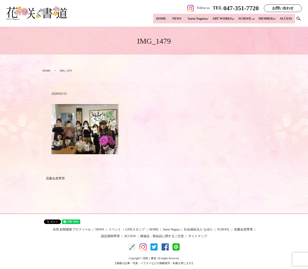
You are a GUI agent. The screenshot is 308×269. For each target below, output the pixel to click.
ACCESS (286, 20)
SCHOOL (243, 20)
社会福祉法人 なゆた (198, 229)
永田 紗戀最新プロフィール (72, 229)
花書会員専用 (55, 178)
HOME (157, 20)
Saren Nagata (193, 20)
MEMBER (265, 20)
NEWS (172, 20)
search (300, 20)
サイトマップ (197, 236)
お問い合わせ (283, 8)
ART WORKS (219, 20)
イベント (115, 229)
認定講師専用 (110, 236)
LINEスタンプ (135, 229)
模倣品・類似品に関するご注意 (162, 236)
